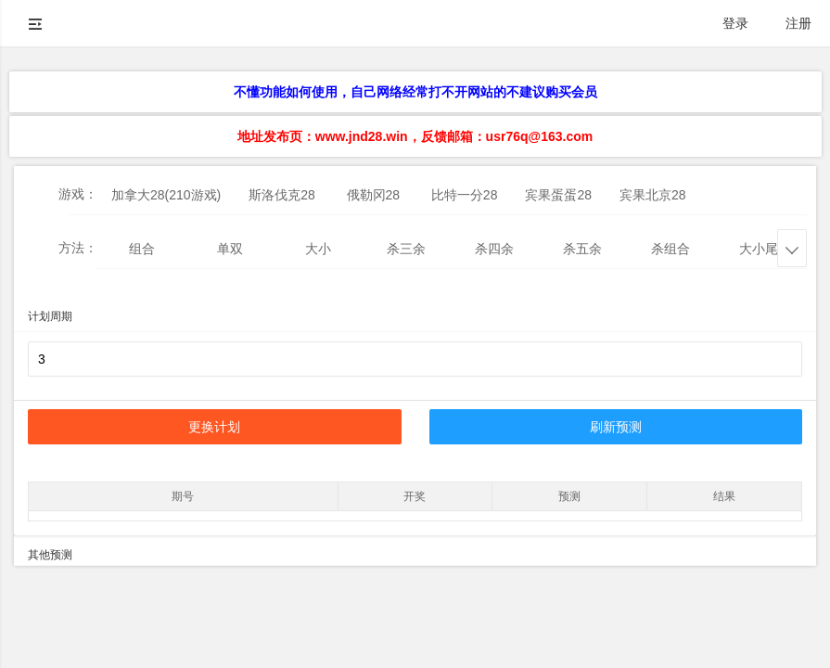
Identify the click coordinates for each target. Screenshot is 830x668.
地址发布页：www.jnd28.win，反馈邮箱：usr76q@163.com (415, 136)
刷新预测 (616, 426)
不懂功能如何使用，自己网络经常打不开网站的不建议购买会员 (415, 91)
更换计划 (214, 426)
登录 (735, 23)
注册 (798, 23)
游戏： (77, 193)
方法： (77, 247)
